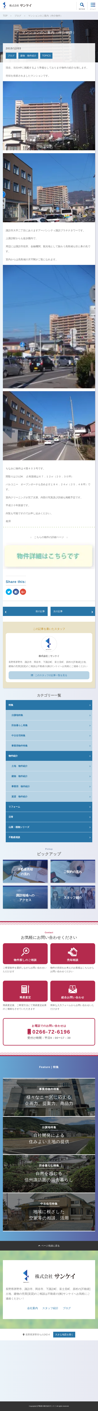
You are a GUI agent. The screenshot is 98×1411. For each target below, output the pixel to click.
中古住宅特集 (18, 735)
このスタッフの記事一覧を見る (49, 675)
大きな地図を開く (64, 1334)
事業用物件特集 (19, 745)
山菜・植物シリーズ (19, 827)
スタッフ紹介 (50, 1308)
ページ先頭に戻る (49, 1245)
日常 (11, 817)
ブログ (17, 15)
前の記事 (40, 611)
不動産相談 (14, 837)
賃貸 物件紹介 (19, 796)
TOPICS (46, 55)
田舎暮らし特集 (19, 725)
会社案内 (32, 1308)
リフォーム (14, 806)
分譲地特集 (17, 715)
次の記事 (58, 611)
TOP (5, 15)
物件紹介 (13, 756)
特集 (11, 705)
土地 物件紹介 (19, 766)
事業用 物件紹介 (20, 786)
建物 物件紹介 (28, 55)
